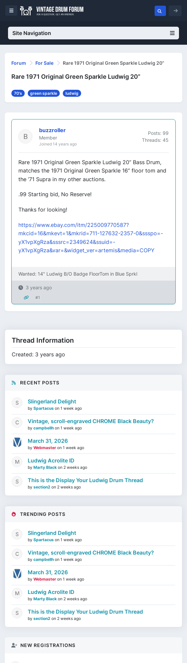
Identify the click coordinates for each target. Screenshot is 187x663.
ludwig (71, 93)
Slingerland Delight (52, 401)
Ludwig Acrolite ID (51, 460)
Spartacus (44, 408)
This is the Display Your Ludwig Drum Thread (85, 480)
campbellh (44, 427)
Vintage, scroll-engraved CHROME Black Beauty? (91, 421)
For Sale (44, 63)
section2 (42, 486)
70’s (18, 93)
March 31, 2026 (48, 440)
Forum (18, 63)
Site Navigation (93, 33)
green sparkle (43, 93)
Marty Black (45, 467)
